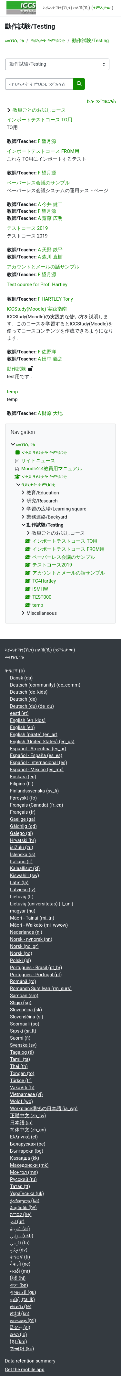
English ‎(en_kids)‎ (27, 720)
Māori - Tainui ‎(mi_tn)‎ (32, 918)
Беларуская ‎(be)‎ (27, 1144)
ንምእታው (102, 8)
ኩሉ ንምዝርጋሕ (101, 101)
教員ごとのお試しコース (39, 110)
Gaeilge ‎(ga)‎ (22, 819)
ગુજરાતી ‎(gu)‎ (23, 1292)
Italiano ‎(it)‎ (21, 862)
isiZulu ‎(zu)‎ (21, 847)
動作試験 (16, 369)
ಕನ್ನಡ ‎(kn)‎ (19, 1313)
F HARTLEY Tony (55, 299)
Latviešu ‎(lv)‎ (22, 890)
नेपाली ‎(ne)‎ (20, 1264)
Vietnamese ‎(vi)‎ (26, 1094)
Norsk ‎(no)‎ (21, 953)
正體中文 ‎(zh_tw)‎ (28, 1116)
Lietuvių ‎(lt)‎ (22, 897)
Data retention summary (30, 1361)
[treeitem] (60, 529)
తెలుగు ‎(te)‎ (20, 1306)
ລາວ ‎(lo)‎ (18, 1334)
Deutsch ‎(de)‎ (23, 699)
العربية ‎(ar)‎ (20, 1228)
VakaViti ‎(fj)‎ (22, 1088)
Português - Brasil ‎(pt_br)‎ (36, 967)
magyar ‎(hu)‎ (22, 911)
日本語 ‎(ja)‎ (21, 1123)
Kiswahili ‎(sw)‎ (24, 875)
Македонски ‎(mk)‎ (29, 1165)
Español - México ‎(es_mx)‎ (37, 769)
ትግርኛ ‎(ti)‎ (15, 671)
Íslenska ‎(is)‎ (22, 854)
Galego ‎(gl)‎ (21, 833)
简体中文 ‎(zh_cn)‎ (28, 1130)
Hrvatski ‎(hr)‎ (23, 840)
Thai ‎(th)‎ (19, 1066)
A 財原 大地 (50, 413)
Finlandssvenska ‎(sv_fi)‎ (34, 791)
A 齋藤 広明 (50, 218)
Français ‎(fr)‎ (22, 812)
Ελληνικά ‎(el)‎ (24, 1137)
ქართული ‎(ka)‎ (24, 1200)
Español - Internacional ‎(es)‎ (38, 762)
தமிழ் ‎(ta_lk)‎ (22, 1299)
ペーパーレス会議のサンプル (38, 183)
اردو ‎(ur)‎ (17, 1221)
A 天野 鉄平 (50, 250)
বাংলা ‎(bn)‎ (19, 1285)
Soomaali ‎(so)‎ (24, 1024)
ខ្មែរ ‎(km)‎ (18, 1341)
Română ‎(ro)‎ (23, 981)
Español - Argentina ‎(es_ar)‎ (38, 749)
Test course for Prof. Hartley (37, 284)
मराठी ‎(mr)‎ (20, 1271)
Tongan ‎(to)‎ (22, 1073)
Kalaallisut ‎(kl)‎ (25, 868)
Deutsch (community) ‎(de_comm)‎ (45, 685)
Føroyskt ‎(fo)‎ (23, 798)
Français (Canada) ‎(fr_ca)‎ (36, 805)
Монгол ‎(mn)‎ (24, 1172)
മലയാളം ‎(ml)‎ (23, 1320)
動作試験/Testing (90, 40)
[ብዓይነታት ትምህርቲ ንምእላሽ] (39, 84)
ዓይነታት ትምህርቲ (48, 40)
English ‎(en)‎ (22, 727)
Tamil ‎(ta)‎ (20, 1059)
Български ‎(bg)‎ (26, 1151)
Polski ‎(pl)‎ (20, 960)
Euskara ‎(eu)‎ (23, 777)
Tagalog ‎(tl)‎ (22, 1052)
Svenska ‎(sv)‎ (23, 1045)
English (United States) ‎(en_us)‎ (42, 741)
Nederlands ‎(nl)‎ (26, 932)
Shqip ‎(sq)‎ (20, 1003)
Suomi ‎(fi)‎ (20, 1038)
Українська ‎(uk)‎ (27, 1193)
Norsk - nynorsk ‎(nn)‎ (31, 939)
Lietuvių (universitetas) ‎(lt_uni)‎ (41, 904)
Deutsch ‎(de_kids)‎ (28, 692)
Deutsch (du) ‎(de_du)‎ (32, 706)
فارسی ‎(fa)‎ (20, 1243)
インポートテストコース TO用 (39, 120)
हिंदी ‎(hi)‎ (17, 1278)
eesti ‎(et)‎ (19, 713)
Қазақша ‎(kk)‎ (24, 1158)
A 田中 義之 (50, 359)
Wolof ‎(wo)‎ (21, 1101)
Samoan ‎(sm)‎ (24, 995)
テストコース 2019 (27, 228)
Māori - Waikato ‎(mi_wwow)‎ (39, 925)
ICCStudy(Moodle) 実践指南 (37, 309)
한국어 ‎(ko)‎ (22, 1349)
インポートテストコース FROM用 (43, 151)
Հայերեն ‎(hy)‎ (23, 1207)
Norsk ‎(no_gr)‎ (24, 946)
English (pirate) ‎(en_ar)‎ (33, 734)
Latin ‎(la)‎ (19, 882)
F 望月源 (47, 141)
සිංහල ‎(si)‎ (20, 1327)
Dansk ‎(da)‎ (21, 678)
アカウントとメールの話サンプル (43, 267)
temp (12, 392)
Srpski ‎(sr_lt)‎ (23, 1031)
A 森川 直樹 (50, 257)
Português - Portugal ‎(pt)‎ (36, 975)
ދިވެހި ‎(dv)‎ (18, 1250)
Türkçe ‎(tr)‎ (21, 1080)
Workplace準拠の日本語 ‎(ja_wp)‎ (43, 1108)
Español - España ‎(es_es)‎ (36, 755)
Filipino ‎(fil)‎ (21, 784)
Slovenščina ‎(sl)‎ (26, 1017)
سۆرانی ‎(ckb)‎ (21, 1236)
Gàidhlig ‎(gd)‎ (23, 826)
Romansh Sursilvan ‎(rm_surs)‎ (41, 988)
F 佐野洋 (47, 352)
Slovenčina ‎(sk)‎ (26, 1010)
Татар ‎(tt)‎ (20, 1186)
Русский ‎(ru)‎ (23, 1179)
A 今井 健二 (50, 204)
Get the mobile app (24, 1369)
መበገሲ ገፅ (14, 40)
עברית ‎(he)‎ (21, 1214)
